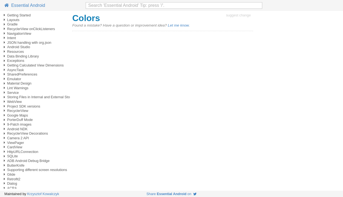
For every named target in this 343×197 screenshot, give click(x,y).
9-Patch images (19, 124)
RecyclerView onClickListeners (31, 29)
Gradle (12, 24)
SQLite (12, 156)
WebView (14, 102)
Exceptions (15, 61)
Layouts (13, 20)
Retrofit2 (13, 179)
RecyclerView (17, 111)
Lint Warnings (17, 88)
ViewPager (15, 143)
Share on (171, 194)
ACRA (12, 188)
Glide (11, 174)
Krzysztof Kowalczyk (43, 194)
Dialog (12, 183)
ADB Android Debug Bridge (28, 161)
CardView (14, 147)
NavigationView (19, 33)
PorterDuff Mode (20, 120)
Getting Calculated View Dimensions (35, 65)
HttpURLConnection (22, 152)
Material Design (19, 83)
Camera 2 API (18, 138)
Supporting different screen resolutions (37, 170)
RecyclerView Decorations (27, 133)
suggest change (238, 15)
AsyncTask (15, 70)
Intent (11, 38)
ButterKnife (15, 165)
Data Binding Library (23, 56)
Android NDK (17, 129)
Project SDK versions (23, 106)
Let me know (178, 25)
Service (13, 93)
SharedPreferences (22, 74)
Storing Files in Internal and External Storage (42, 97)
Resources (15, 52)
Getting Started (19, 15)
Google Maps (17, 115)
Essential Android (24, 5)
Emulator (14, 79)
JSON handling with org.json (29, 42)
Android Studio (18, 47)
